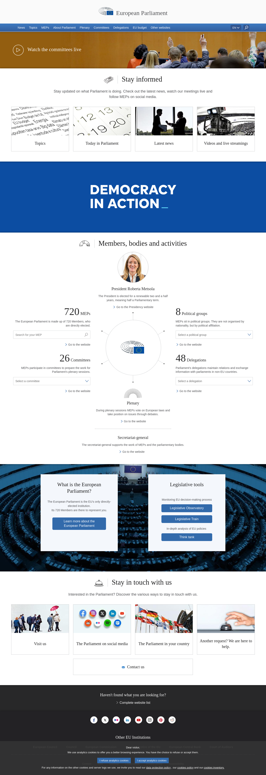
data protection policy (158, 767)
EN (234, 27)
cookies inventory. (214, 767)
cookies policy (185, 767)
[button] (21, 28)
